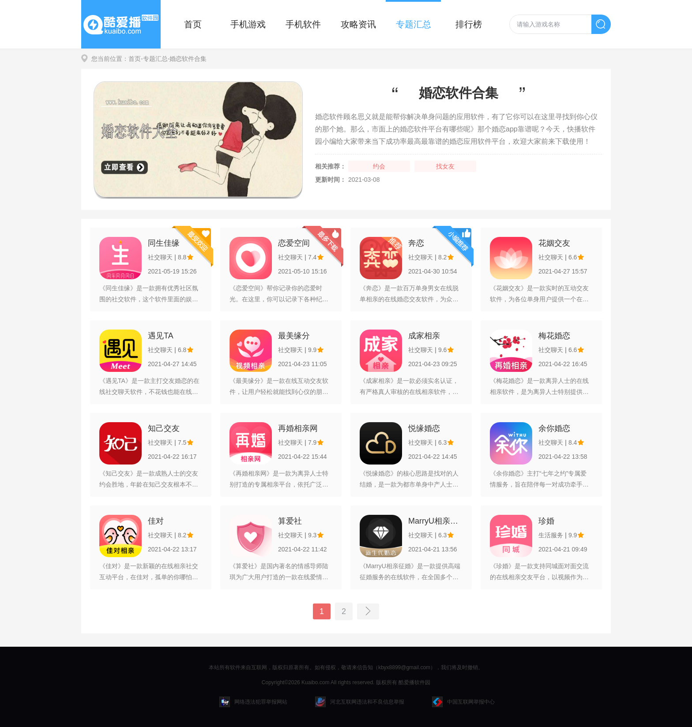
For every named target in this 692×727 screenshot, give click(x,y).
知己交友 (164, 428)
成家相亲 (424, 335)
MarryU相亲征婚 (435, 521)
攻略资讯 (358, 24)
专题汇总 (413, 24)
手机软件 (303, 24)
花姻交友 (554, 243)
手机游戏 (248, 24)
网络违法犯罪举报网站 (253, 702)
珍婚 (546, 521)
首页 (193, 24)
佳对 (156, 521)
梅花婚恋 (554, 335)
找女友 (445, 166)
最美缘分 (294, 335)
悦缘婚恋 (424, 428)
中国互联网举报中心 (463, 702)
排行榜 (468, 24)
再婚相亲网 (298, 428)
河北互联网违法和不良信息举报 (359, 702)
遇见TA (160, 335)
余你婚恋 (554, 428)
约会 (379, 166)
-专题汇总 (154, 58)
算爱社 (290, 521)
